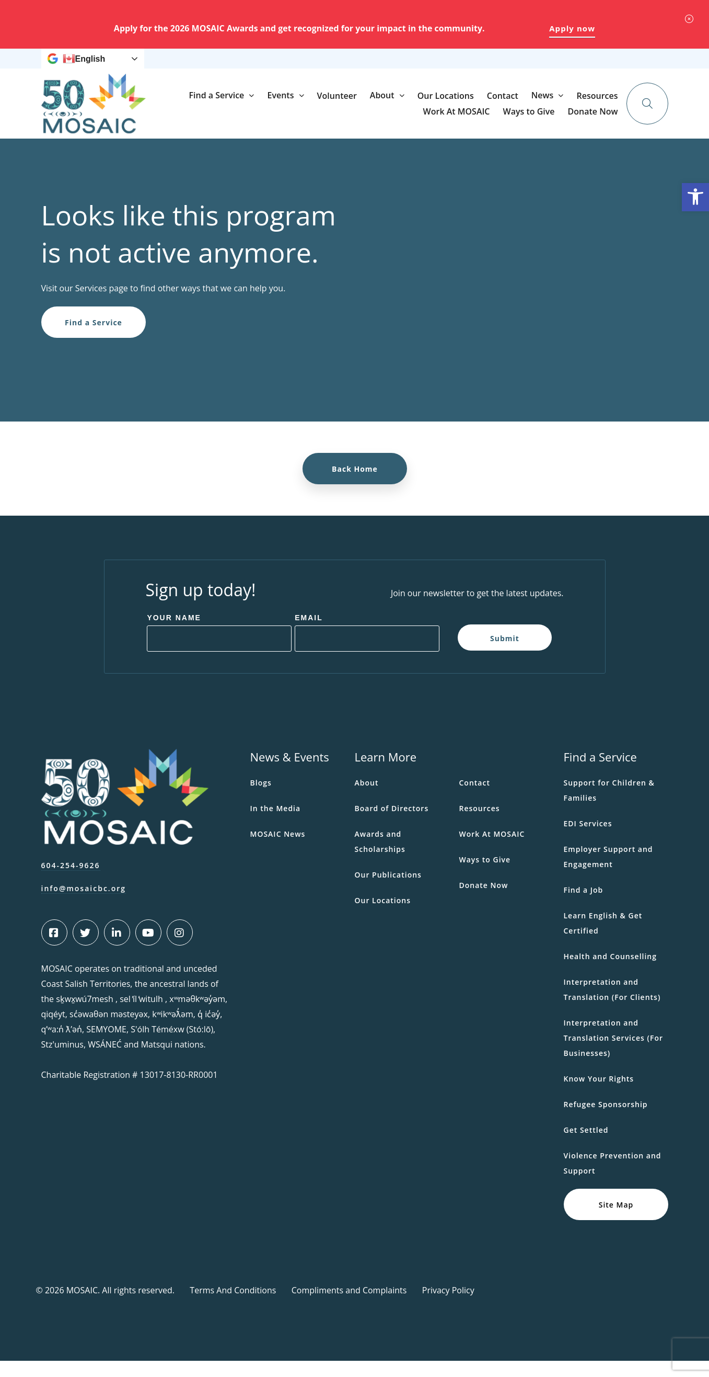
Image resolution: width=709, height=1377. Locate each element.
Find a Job (583, 906)
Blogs (261, 799)
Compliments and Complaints (349, 1306)
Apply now (572, 28)
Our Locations (545, 120)
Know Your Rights (599, 1095)
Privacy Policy (448, 1306)
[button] (695, 197)
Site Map (615, 1220)
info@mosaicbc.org (83, 904)
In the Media (275, 824)
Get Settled (586, 1146)
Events (380, 119)
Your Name (174, 634)
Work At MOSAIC (437, 67)
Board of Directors (392, 824)
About (482, 119)
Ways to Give (499, 67)
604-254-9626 (70, 881)
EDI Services (588, 840)
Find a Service (316, 119)
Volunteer (436, 120)
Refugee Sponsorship (606, 1120)
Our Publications (388, 891)
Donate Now (600, 66)
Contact (602, 120)
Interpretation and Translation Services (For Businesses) (613, 1054)
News (332, 67)
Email (309, 634)
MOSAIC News (278, 850)
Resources (380, 67)
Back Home (355, 485)
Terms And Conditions (233, 1306)
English (84, 67)
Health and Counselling (610, 972)
